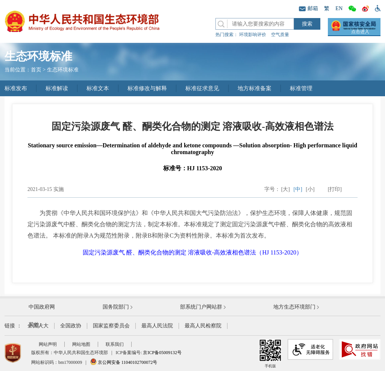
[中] (298, 189)
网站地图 (81, 344)
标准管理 (301, 88)
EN (339, 8)
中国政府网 (42, 307)
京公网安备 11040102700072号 (124, 362)
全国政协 (70, 326)
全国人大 (38, 326)
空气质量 (280, 34)
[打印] (335, 189)
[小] (310, 189)
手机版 (270, 353)
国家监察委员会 (111, 326)
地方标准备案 (254, 88)
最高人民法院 (157, 326)
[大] (285, 189)
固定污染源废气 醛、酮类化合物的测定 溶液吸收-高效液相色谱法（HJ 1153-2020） (192, 252)
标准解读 (56, 88)
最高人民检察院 (203, 326)
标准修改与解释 (147, 88)
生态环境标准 (63, 70)
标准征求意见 (202, 88)
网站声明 (48, 344)
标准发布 (16, 88)
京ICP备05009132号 (162, 352)
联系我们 (115, 344)
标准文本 (97, 88)
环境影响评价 (252, 34)
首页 (36, 70)
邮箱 (308, 8)
